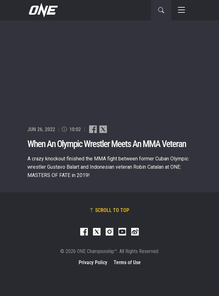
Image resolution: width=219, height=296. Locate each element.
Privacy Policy (93, 262)
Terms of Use (127, 262)
